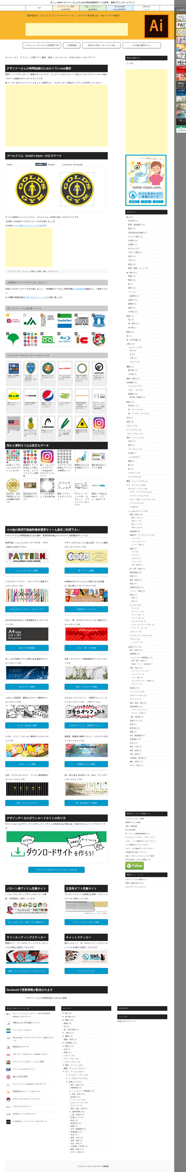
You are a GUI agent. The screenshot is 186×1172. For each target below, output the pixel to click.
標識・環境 (134, 515)
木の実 (131, 328)
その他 (131, 312)
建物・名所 (131, 378)
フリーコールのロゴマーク (24, 1069)
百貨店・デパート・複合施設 (140, 664)
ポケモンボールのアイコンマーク (26, 1099)
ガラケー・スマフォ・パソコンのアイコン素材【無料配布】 (99, 405)
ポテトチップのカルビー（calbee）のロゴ (30, 1054)
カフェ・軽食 (135, 677)
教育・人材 (134, 747)
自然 (130, 256)
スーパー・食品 (136, 544)
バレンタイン (133, 449)
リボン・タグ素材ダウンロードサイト (139, 849)
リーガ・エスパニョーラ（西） (141, 624)
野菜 (130, 280)
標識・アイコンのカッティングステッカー (27, 971)
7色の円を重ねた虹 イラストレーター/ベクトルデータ (82, 378)
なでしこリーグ (136, 611)
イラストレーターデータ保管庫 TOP (42, 45)
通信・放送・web (136, 703)
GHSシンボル (135, 527)
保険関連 (133, 654)
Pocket (51, 164)
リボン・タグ (133, 390)
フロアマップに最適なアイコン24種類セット (64, 468)
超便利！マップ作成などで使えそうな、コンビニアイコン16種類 (30, 470)
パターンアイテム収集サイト (136, 879)
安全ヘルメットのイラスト (13, 404)
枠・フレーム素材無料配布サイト (138, 834)
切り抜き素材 (130, 830)
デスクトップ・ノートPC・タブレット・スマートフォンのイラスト (81, 499)
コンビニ (134, 538)
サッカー (133, 605)
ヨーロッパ (135, 561)
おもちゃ (131, 248)
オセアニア (135, 558)
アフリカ (134, 555)
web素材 (129, 382)
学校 (131, 576)
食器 (130, 308)
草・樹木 (131, 323)
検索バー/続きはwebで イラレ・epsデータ (99, 496)
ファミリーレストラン (138, 671)
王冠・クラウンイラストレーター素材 (139, 856)
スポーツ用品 (133, 252)
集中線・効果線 (136, 397)
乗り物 (131, 370)
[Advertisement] (77, 29)
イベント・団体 (136, 591)
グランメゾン (135, 684)
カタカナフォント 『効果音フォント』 (86, 725)
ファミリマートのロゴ (22, 1030)
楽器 (130, 264)
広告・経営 (134, 754)
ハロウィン (132, 473)
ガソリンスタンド (137, 541)
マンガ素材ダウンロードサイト (137, 845)
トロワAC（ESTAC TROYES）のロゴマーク (30, 378)
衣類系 (131, 244)
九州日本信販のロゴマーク (30, 404)
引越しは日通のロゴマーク (13, 376)
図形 (128, 402)
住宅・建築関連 (136, 736)
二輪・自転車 (135, 717)
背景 (128, 422)
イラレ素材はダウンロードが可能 (28, 225)
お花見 (131, 453)
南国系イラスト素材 (86, 764)
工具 (130, 260)
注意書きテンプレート (86, 609)
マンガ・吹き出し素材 (27, 725)
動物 (128, 332)
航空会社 (133, 728)
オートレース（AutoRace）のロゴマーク (29, 1084)
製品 (131, 584)
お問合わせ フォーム (146, 8)
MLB (132, 601)
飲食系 (132, 688)
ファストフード (136, 674)
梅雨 (130, 461)
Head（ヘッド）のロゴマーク (48, 431)
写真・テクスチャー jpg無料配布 (92, 8)
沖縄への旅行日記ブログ (134, 883)
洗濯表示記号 (135, 587)
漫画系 (131, 394)
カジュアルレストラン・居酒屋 (141, 681)
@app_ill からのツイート (126, 1021)
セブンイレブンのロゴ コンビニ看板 (28, 1062)
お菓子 (131, 300)
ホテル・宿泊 (135, 765)
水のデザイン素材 (27, 687)
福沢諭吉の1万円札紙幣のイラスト (30, 496)
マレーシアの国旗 (13, 431)
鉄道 (131, 724)
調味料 (131, 304)
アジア (133, 552)
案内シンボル (135, 517)
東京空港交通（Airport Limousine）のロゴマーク (81, 405)
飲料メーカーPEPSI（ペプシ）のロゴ (47, 404)
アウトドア (134, 699)
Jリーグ (133, 608)
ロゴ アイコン (23, 271)
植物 (128, 316)
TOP (39, 8)
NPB (132, 598)
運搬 (131, 732)
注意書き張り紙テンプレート (136, 852)
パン (130, 292)
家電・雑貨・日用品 (137, 660)
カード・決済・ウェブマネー (141, 499)
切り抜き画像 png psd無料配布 (119, 8)
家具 (130, 229)
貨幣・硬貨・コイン (136, 268)
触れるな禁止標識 (20, 1076)
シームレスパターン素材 (27, 570)
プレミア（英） (136, 618)
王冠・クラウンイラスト (27, 803)
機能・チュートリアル (135, 481)
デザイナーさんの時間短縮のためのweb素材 (46, 998)
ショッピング (133, 386)
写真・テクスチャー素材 (86, 687)
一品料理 (131, 296)
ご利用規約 (71, 45)
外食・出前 (134, 668)
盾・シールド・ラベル (137, 413)
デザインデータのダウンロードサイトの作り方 (56, 870)
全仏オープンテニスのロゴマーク (47, 377)
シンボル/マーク (134, 511)
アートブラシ (131, 430)
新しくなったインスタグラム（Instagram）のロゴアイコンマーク (47, 470)
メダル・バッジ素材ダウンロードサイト (140, 841)
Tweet (9, 164)
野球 (131, 595)
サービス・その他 (137, 713)
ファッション (135, 692)
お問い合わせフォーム (35, 297)
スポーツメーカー (136, 695)
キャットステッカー (86, 971)
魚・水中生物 (131, 340)
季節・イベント (132, 438)
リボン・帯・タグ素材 (86, 648)
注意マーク (135, 521)
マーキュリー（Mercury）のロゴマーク (98, 377)
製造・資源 (134, 750)
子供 (131, 358)
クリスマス (132, 477)
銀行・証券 (134, 650)
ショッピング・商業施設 (139, 658)
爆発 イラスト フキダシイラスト (64, 496)
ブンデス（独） (136, 615)
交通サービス (135, 721)
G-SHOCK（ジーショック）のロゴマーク (30, 1121)
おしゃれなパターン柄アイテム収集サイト (27, 922)
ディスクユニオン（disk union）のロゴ (65, 377)
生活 (131, 743)
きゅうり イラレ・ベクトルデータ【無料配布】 (65, 433)
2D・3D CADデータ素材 (86, 803)
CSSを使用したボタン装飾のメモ (138, 860)
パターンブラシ (132, 434)
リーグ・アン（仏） (137, 628)
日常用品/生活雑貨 (135, 233)
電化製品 (133, 739)
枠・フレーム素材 (86, 570)
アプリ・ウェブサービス (139, 492)
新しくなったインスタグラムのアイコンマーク (99, 432)
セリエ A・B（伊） (137, 621)
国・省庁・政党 (136, 569)
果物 (130, 276)
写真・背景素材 (131, 826)
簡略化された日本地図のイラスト (81, 468)
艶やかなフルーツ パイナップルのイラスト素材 (30, 433)
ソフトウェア (135, 503)
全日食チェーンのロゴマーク (25, 1114)
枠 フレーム (133, 409)
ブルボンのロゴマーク (22, 1106)
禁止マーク (135, 524)
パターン (130, 426)
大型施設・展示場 (136, 758)
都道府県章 (134, 572)
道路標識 (133, 531)
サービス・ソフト (135, 489)
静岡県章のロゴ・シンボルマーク (26, 1091)
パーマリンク (53, 271)
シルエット (132, 347)
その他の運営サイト (141, 45)
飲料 (130, 288)
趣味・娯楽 (42, 271)
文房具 (131, 240)
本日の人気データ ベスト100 (101, 45)
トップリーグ (135, 642)
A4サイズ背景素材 (27, 648)
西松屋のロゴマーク (21, 1047)
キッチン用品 (133, 237)
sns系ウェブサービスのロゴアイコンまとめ (13, 468)
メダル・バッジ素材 (27, 764)
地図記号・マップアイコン (140, 535)
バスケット (134, 632)
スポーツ (133, 362)
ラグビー (133, 639)
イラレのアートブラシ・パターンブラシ (27, 609)
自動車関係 (134, 707)
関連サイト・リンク (135, 875)
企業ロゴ (33, 271)
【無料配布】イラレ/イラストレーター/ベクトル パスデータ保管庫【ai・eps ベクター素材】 (73, 15)
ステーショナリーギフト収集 (86, 922)
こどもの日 (132, 457)
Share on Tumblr (41, 164)
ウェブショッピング (137, 496)
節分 (130, 445)
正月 (130, 441)
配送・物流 (134, 580)
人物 (128, 344)
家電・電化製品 (134, 225)
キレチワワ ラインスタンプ (135, 887)
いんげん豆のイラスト (65, 404)
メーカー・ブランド (137, 710)
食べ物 (129, 273)
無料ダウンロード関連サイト (139, 814)
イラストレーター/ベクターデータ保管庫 (93, 1166)
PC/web (131, 221)
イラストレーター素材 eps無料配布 (65, 8)
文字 (128, 418)
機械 (128, 367)
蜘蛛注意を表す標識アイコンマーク (82, 432)
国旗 (131, 549)
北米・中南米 (135, 565)
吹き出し (131, 406)
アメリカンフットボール (139, 636)
